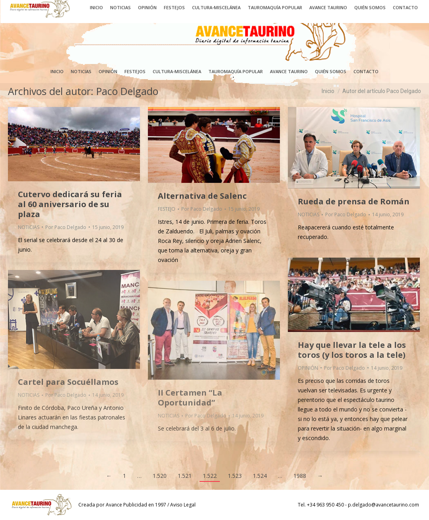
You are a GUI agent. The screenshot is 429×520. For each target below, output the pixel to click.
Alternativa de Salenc (202, 195)
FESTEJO (166, 209)
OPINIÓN (308, 368)
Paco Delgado (127, 91)
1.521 (185, 475)
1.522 (210, 475)
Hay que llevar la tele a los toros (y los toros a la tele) (352, 350)
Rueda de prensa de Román (354, 201)
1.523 (235, 475)
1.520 (160, 475)
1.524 (260, 475)
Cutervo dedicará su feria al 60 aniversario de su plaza (70, 204)
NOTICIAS (28, 227)
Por (65, 227)
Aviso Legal (183, 504)
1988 (299, 475)
